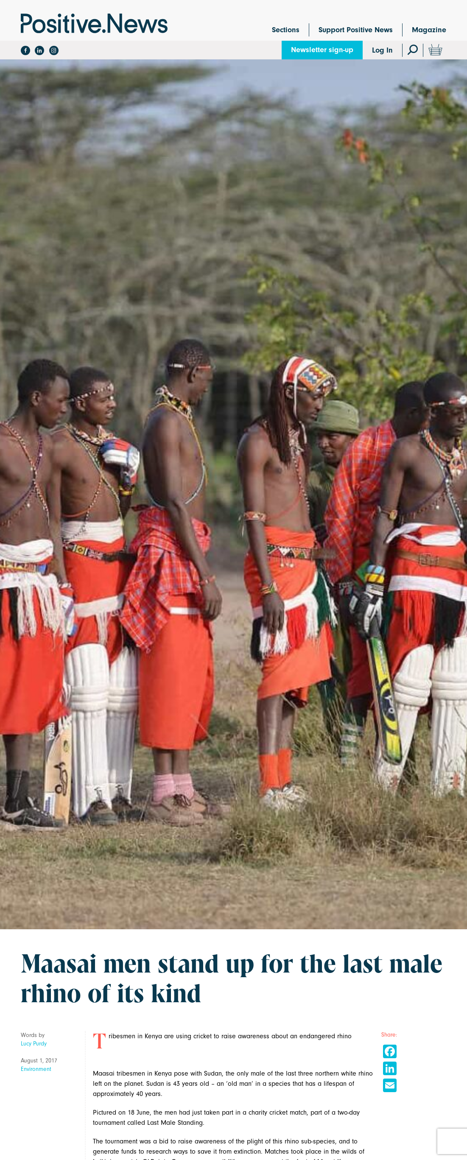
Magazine (429, 29)
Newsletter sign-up (322, 49)
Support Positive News (356, 29)
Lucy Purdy (34, 1043)
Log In (382, 50)
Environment (36, 1069)
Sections (285, 29)
